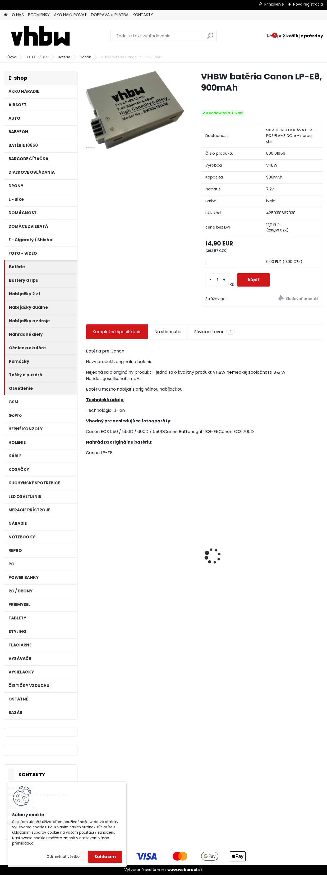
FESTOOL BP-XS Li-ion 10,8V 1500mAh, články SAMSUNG (293, 551)
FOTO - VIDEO (37, 57)
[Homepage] (6, 15)
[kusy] (217, 280)
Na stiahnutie (167, 332)
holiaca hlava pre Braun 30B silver (228, 548)
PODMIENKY (39, 14)
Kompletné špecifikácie (117, 332)
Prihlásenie (274, 4)
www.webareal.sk (185, 869)
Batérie (64, 57)
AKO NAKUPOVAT (70, 14)
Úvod (11, 57)
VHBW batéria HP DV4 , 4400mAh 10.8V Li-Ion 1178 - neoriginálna (113, 538)
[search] (210, 38)
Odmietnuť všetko (63, 856)
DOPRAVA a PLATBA (109, 14)
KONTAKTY (143, 14)
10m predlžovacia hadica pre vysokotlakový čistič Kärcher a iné (171, 550)
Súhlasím (105, 857)
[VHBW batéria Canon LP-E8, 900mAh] (135, 110)
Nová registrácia (308, 4)
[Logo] (40, 36)
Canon (85, 57)
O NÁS (18, 14)
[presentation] (89, 546)
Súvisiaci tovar (214, 332)
